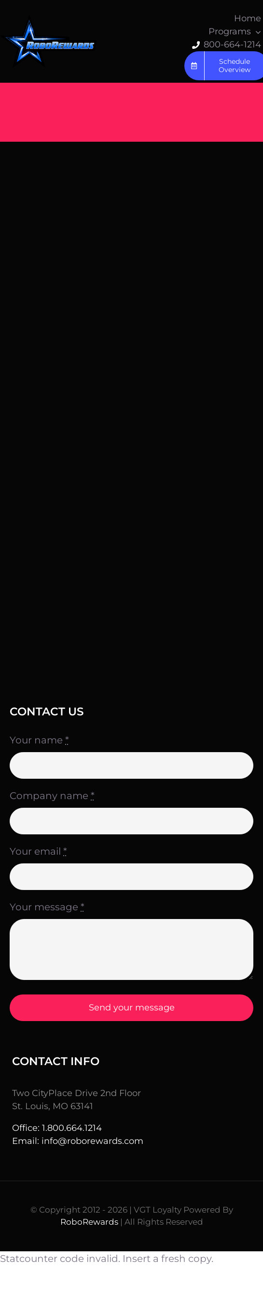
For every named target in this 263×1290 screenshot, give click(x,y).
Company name (52, 795)
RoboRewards (89, 1222)
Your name (39, 740)
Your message (47, 907)
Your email (38, 851)
